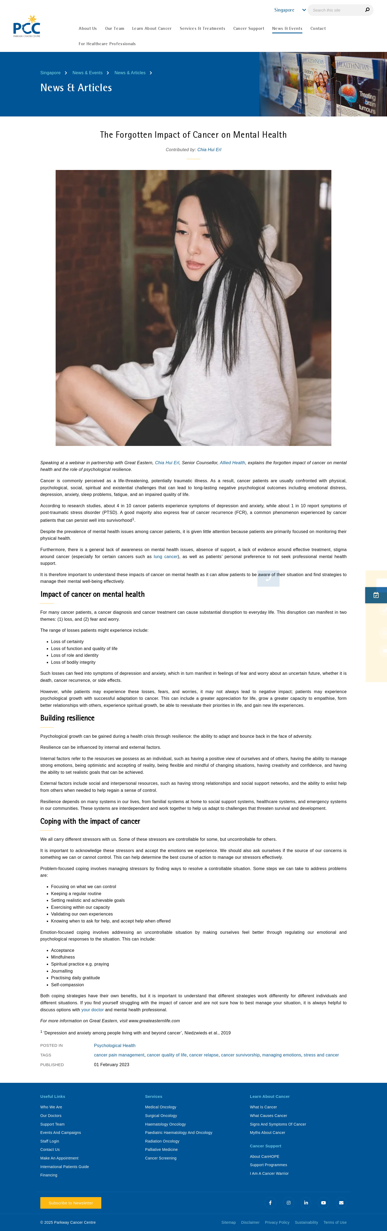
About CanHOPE (265, 1156)
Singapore (50, 72)
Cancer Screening (161, 1158)
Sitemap (228, 1222)
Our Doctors (51, 1115)
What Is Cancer (263, 1107)
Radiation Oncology (162, 1141)
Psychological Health (115, 1045)
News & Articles (130, 72)
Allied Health (232, 462)
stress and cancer (321, 1055)
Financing (48, 1175)
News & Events (88, 72)
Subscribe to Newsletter (71, 1203)
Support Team (52, 1124)
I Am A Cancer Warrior (269, 1173)
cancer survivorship (240, 1055)
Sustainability (306, 1222)
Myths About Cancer (267, 1132)
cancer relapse (203, 1055)
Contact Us (50, 1149)
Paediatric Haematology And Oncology (178, 1132)
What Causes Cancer (268, 1115)
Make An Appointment (59, 1158)
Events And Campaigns (60, 1132)
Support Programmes (268, 1165)
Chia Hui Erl (209, 149)
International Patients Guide (64, 1167)
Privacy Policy (277, 1222)
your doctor (92, 1009)
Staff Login (49, 1141)
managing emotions (281, 1055)
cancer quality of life (167, 1055)
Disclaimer (250, 1222)
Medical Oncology (160, 1107)
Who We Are (51, 1107)
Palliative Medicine (161, 1149)
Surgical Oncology (161, 1115)
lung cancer (166, 556)
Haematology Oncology (165, 1124)
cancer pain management (119, 1055)
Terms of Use (335, 1222)
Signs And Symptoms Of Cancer (278, 1124)
